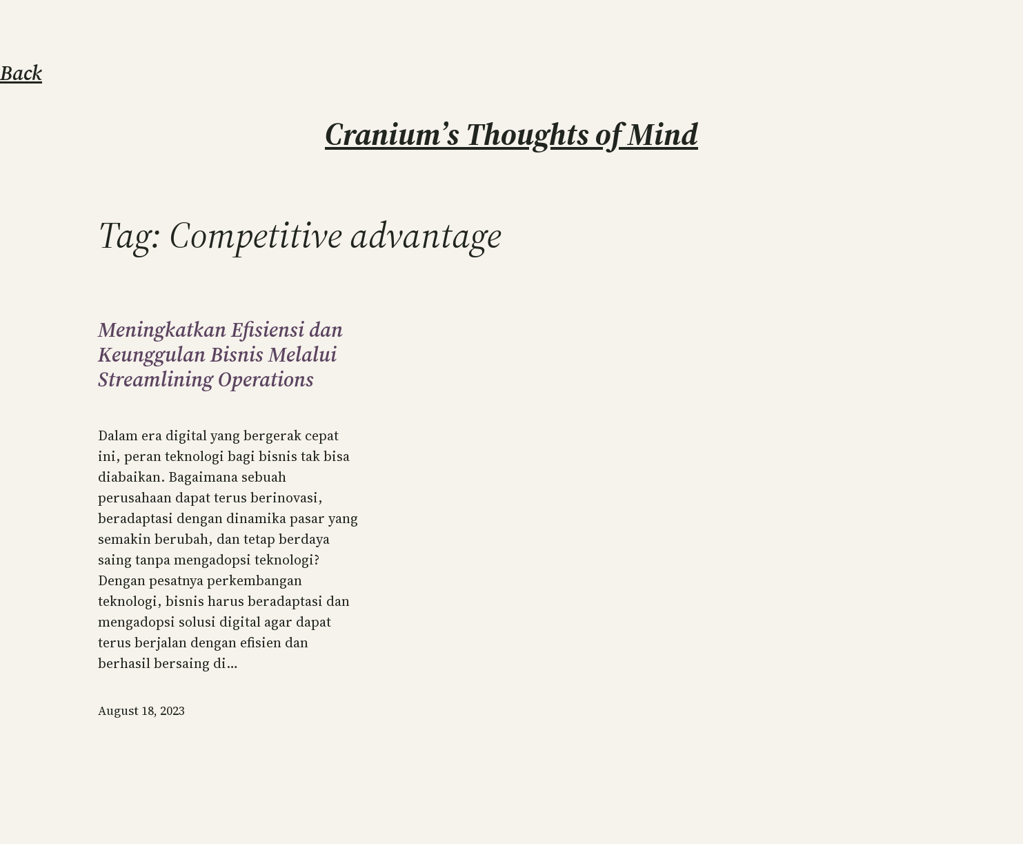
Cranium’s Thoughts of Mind (511, 133)
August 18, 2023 (141, 710)
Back (21, 73)
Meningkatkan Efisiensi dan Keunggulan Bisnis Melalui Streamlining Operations (220, 354)
